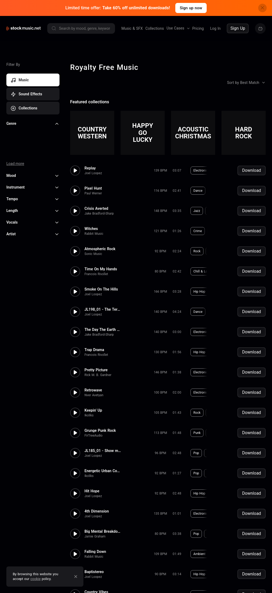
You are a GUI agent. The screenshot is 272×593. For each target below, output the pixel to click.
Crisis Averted (96, 208)
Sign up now (191, 8)
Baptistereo (94, 572)
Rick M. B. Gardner (97, 375)
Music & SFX (132, 28)
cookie (36, 579)
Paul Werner (93, 193)
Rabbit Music (93, 233)
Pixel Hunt (93, 188)
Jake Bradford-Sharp (99, 213)
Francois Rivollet (96, 274)
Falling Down (95, 551)
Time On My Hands (100, 269)
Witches (91, 229)
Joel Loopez (93, 173)
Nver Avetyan (93, 395)
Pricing (198, 28)
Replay (90, 168)
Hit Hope (91, 491)
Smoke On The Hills (101, 289)
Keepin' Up (93, 410)
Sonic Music (93, 253)
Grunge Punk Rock (100, 430)
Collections (154, 28)
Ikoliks (89, 415)
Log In (215, 28)
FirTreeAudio (93, 435)
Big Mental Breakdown (103, 531)
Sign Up (237, 28)
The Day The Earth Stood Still (103, 329)
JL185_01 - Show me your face (103, 451)
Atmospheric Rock (99, 249)
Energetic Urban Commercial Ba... (103, 471)
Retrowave (93, 390)
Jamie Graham (94, 536)
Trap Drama (94, 350)
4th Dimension (96, 511)
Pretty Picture (96, 370)
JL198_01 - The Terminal (103, 309)
